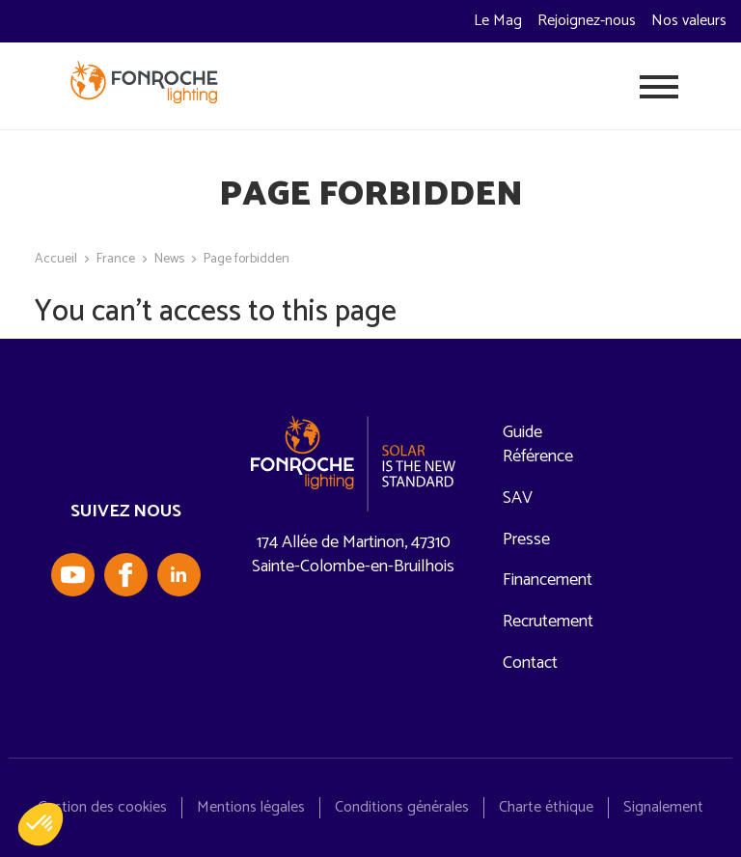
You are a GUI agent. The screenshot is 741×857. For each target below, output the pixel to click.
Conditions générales (402, 807)
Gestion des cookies (102, 807)
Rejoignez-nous (586, 21)
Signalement (663, 807)
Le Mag (498, 21)
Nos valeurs (689, 21)
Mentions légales (251, 807)
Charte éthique (546, 807)
